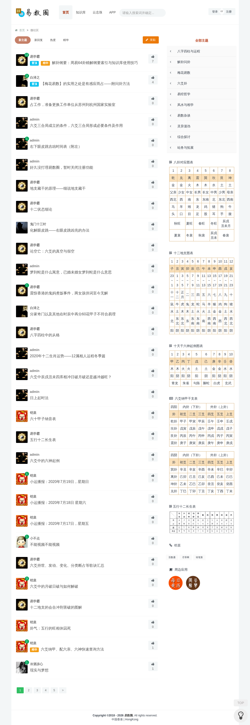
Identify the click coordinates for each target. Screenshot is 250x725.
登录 (215, 11)
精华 (66, 40)
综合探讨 (180, 137)
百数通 (172, 557)
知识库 (81, 12)
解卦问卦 (180, 62)
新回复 (38, 40)
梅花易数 (180, 72)
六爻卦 (178, 83)
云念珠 (97, 12)
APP (112, 12)
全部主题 (201, 40)
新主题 (23, 40)
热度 (53, 40)
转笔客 (199, 557)
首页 (65, 12)
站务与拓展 (182, 147)
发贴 (151, 39)
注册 (229, 11)
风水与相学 (182, 105)
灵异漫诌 (180, 126)
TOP (240, 703)
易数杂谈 (180, 115)
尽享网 (185, 557)
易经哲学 (180, 94)
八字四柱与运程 (185, 51)
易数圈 (128, 715)
